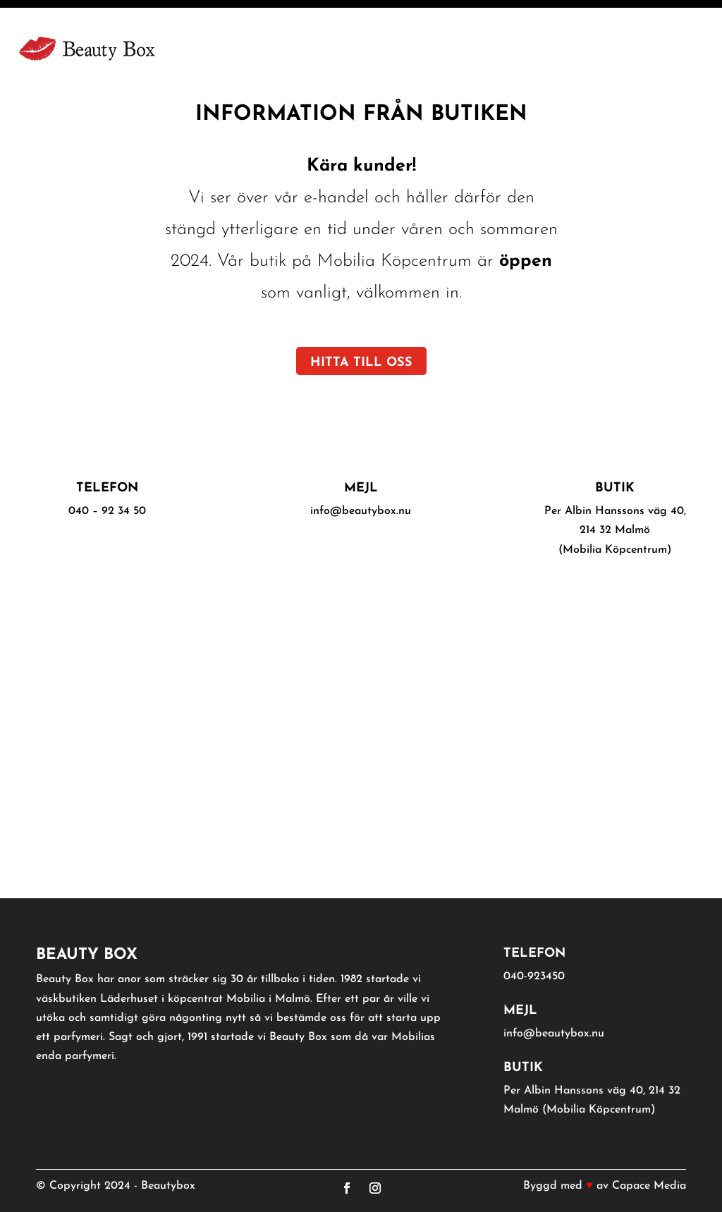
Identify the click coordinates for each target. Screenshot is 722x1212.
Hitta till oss (361, 362)
